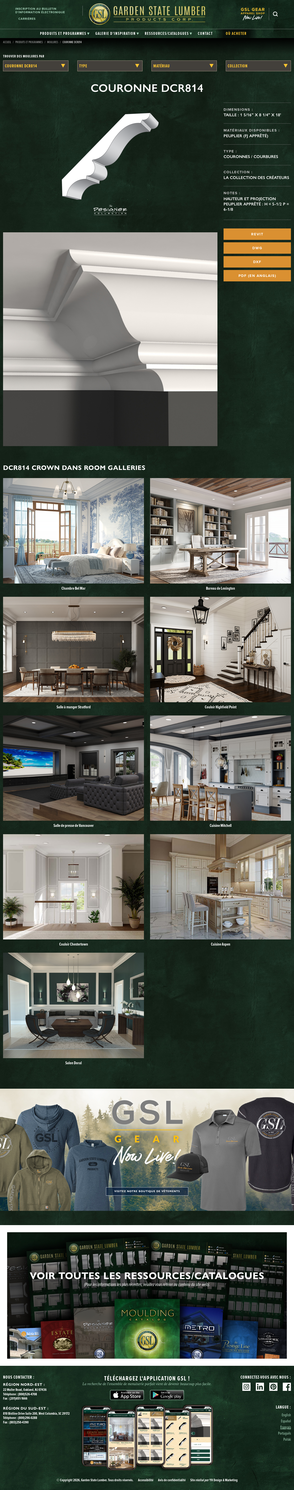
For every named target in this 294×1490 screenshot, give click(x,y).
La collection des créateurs (256, 177)
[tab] (64, 33)
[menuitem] (255, 14)
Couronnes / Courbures (251, 156)
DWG (257, 248)
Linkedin (260, 1387)
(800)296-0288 (27, 1417)
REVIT (257, 234)
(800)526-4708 (27, 1394)
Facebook (287, 1387)
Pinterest (273, 1387)
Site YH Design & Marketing (214, 1480)
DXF (257, 261)
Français (285, 1427)
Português (284, 1433)
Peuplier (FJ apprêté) (246, 135)
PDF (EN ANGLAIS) (257, 275)
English (286, 1415)
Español (286, 1421)
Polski (287, 1439)
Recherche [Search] (275, 14)
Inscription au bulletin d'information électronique (40, 10)
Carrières (27, 19)
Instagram (246, 1387)
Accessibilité (145, 1480)
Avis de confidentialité (172, 1480)
